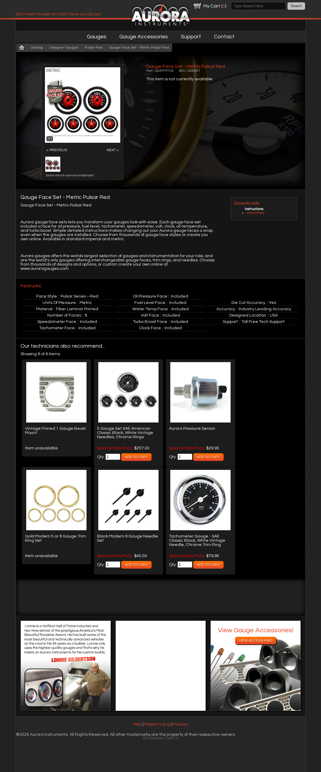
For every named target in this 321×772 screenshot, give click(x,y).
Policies (180, 724)
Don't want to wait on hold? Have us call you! (58, 14)
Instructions (255, 213)
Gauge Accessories (143, 37)
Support (191, 37)
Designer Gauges (63, 47)
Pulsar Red (94, 47)
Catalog (36, 47)
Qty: (101, 457)
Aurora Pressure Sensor (192, 428)
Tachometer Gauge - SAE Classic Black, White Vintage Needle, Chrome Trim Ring (197, 540)
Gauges (96, 37)
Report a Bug (157, 724)
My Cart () (214, 6)
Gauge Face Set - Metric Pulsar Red (139, 47)
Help (137, 724)
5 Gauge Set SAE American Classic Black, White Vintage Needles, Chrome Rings (125, 432)
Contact (224, 37)
